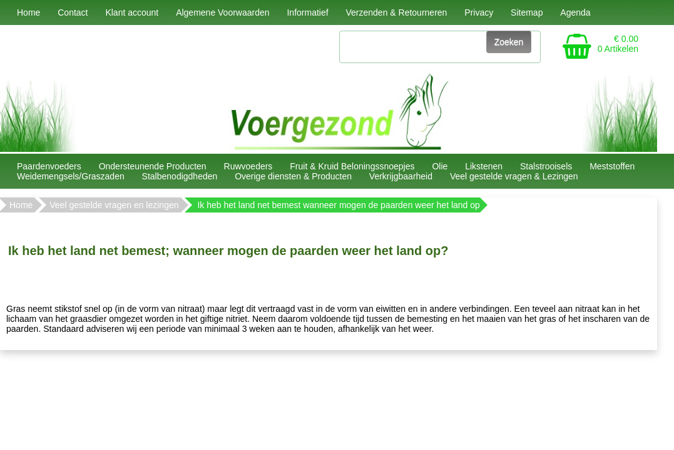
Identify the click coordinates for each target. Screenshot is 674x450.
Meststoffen (612, 166)
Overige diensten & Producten (293, 176)
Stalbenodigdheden (180, 176)
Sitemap (527, 13)
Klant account (131, 13)
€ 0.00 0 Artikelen (618, 44)
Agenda (575, 13)
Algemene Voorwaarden (222, 13)
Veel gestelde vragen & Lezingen (514, 176)
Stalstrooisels (546, 166)
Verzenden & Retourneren (396, 13)
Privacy (478, 13)
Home (28, 13)
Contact (73, 13)
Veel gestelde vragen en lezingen (113, 205)
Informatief (307, 13)
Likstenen (484, 166)
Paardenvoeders (49, 166)
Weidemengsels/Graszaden (71, 176)
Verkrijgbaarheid (400, 176)
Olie (439, 166)
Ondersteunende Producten (153, 166)
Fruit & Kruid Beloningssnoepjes (352, 166)
